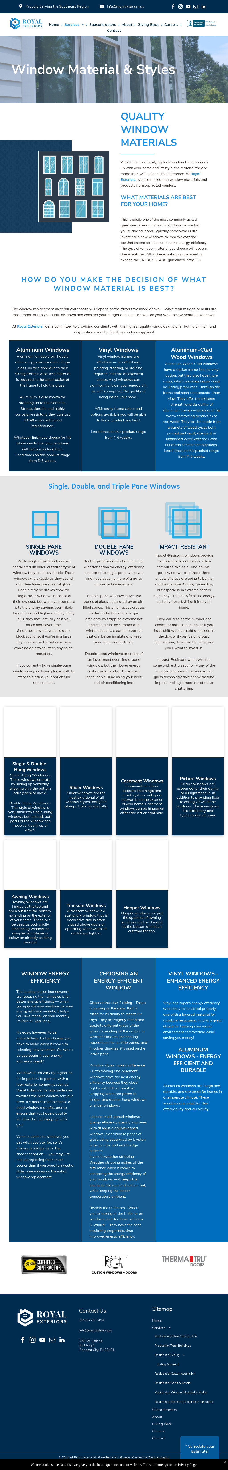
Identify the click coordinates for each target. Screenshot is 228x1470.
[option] (44, 1264)
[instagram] (180, 7)
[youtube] (188, 7)
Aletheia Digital (158, 1457)
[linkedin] (203, 7)
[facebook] (173, 7)
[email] (195, 7)
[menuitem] (54, 24)
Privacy (125, 1457)
